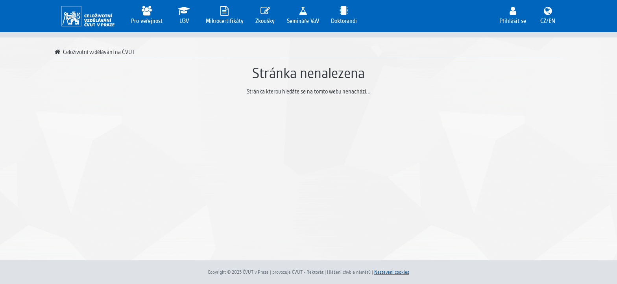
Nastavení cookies (391, 272)
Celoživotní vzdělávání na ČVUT (94, 52)
